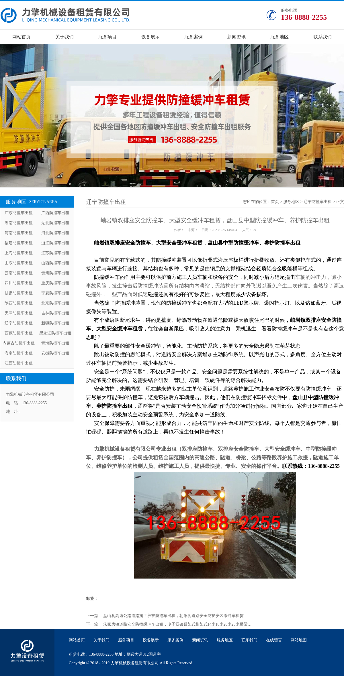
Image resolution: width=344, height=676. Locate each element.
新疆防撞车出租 (55, 323)
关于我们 (64, 36)
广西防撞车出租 (55, 213)
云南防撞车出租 (19, 273)
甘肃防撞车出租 (19, 293)
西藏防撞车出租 (19, 333)
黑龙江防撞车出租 (55, 333)
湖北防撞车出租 (55, 223)
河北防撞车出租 (55, 233)
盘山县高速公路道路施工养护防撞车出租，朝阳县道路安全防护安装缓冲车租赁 (173, 616)
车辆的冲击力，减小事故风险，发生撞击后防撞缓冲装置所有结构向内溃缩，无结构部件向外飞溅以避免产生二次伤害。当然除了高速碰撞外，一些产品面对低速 (215, 285)
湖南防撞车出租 (19, 223)
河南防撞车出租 (19, 233)
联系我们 (322, 36)
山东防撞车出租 (19, 263)
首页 (275, 202)
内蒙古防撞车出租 (19, 343)
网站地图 (299, 640)
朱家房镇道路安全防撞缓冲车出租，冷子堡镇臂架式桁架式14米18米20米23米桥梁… (177, 624)
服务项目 (107, 36)
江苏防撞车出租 (55, 253)
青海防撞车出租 (55, 343)
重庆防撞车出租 (55, 283)
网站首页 (21, 36)
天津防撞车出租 (19, 313)
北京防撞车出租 (55, 303)
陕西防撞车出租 (19, 303)
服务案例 (193, 36)
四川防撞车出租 (19, 283)
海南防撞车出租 (19, 353)
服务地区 (279, 36)
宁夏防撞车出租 (55, 293)
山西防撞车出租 (55, 263)
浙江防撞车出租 (55, 243)
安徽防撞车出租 (55, 353)
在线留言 (274, 640)
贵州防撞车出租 (55, 273)
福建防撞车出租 (19, 243)
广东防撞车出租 (19, 213)
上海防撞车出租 (19, 253)
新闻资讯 (236, 36)
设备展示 (150, 36)
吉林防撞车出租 (55, 313)
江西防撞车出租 (19, 363)
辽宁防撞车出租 (19, 323)
